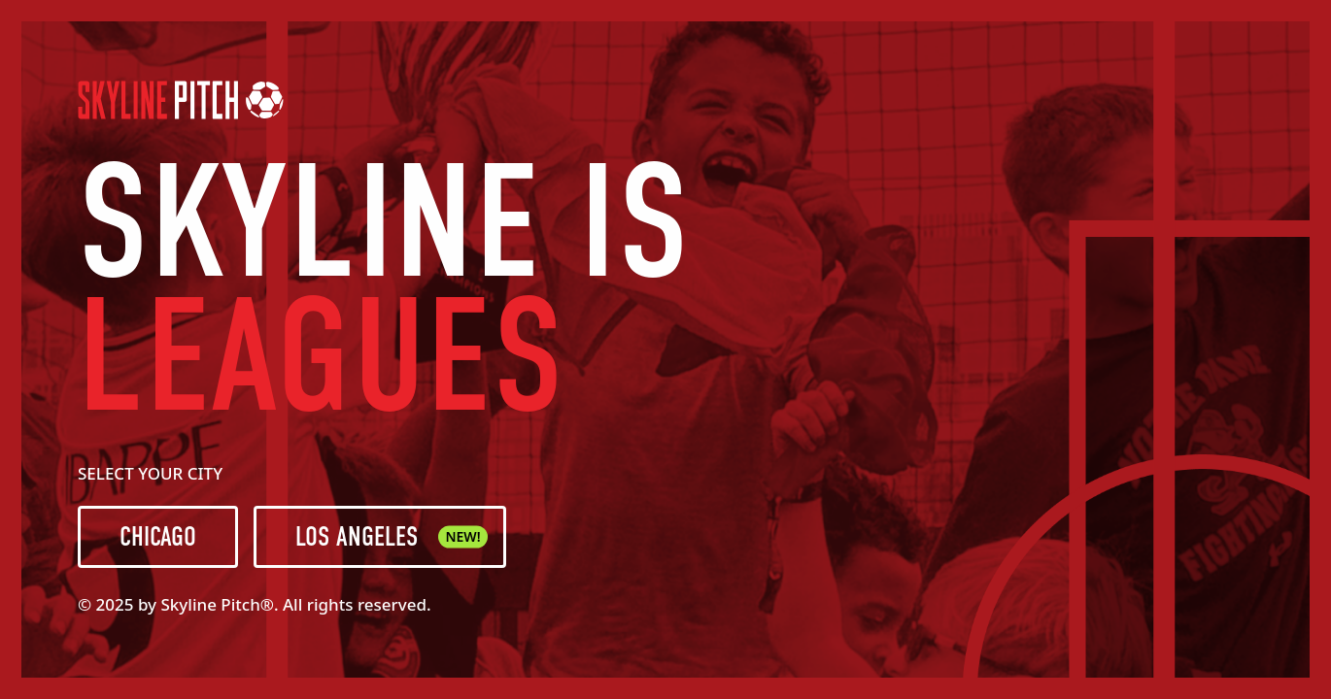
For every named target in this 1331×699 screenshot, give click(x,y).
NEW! (462, 536)
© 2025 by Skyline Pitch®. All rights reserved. (254, 604)
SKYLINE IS (384, 223)
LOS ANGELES (391, 536)
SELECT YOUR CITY (150, 473)
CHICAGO (157, 536)
